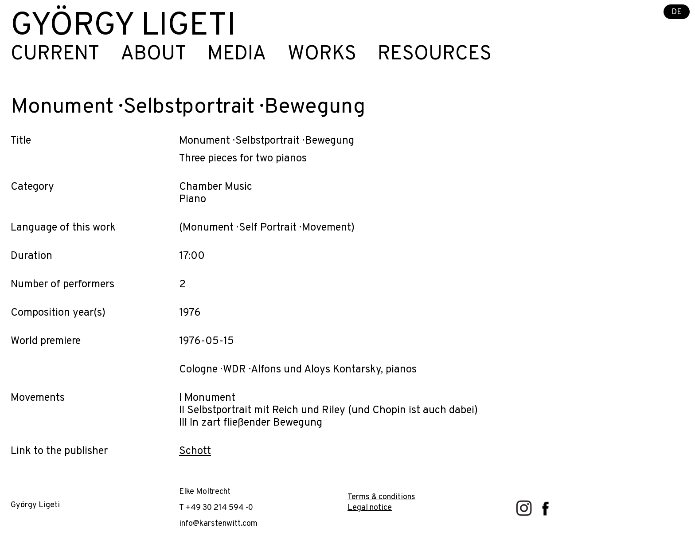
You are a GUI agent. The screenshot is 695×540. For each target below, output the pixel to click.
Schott (195, 451)
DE (677, 12)
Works (322, 54)
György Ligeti (123, 26)
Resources (435, 54)
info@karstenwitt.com (218, 524)
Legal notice (370, 508)
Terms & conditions (381, 497)
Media (236, 54)
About (153, 54)
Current (55, 54)
